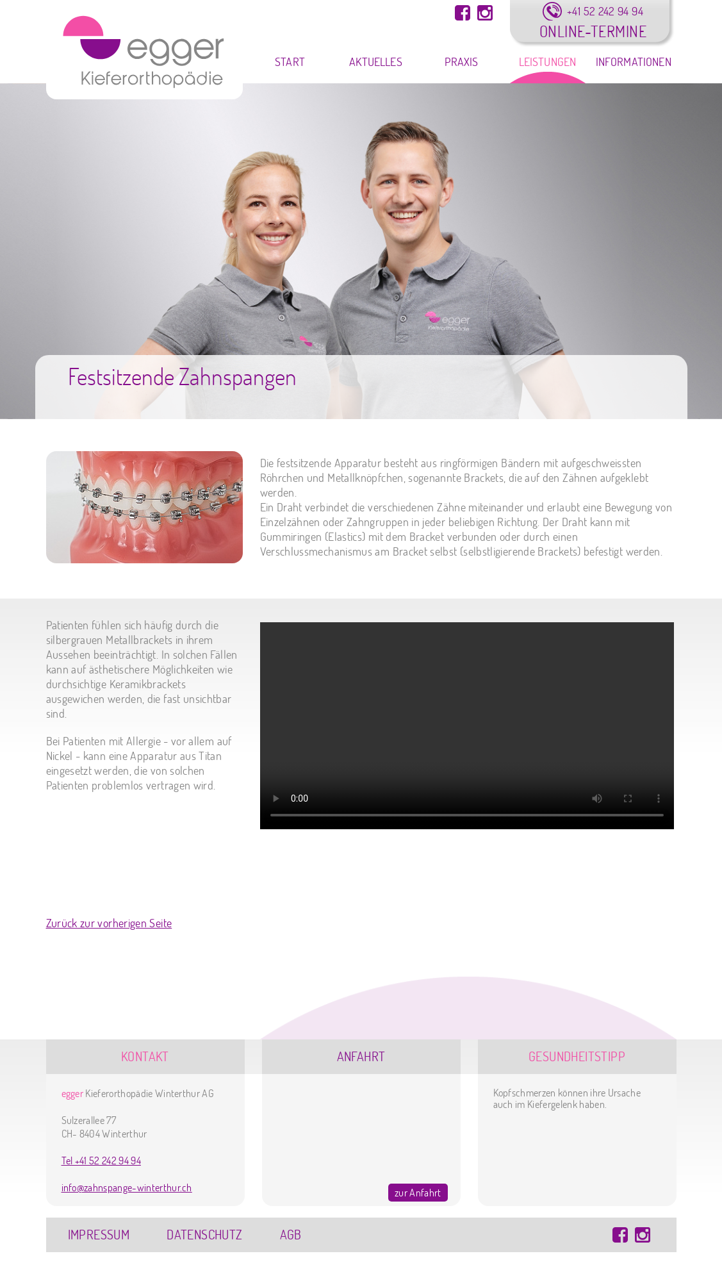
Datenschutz (204, 1235)
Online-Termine (593, 31)
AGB (291, 1235)
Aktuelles (375, 61)
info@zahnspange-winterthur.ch (127, 1187)
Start (290, 61)
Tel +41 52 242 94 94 (101, 1160)
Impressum (99, 1235)
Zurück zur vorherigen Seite (109, 923)
